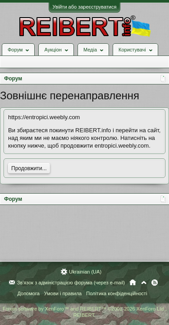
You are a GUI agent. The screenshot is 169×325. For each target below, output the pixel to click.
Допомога (28, 293)
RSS (154, 282)
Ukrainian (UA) (85, 271)
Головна (132, 282)
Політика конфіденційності (116, 293)
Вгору (144, 282)
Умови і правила (63, 293)
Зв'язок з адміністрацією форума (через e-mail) (71, 282)
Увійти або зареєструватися (85, 6)
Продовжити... (29, 168)
